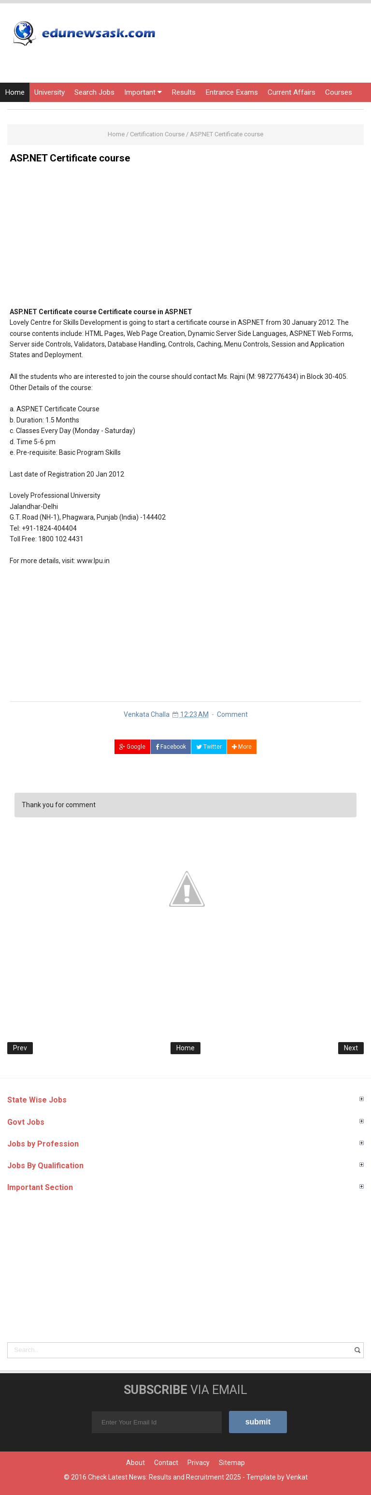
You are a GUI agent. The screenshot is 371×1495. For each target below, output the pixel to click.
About (135, 1462)
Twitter (209, 746)
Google (132, 746)
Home (15, 92)
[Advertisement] (185, 238)
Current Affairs (291, 92)
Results (183, 92)
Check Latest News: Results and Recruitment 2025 (164, 1477)
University (49, 92)
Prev (20, 1048)
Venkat (297, 1477)
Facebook (171, 746)
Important (143, 92)
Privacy (198, 1462)
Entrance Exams (231, 92)
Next (351, 1048)
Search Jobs (94, 92)
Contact (166, 1462)
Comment (232, 714)
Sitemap (232, 1462)
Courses (338, 92)
